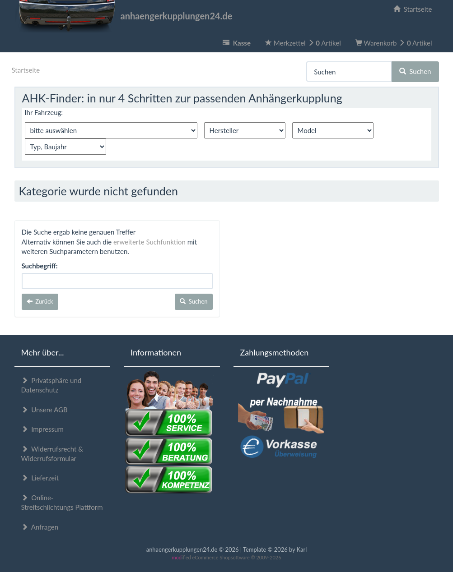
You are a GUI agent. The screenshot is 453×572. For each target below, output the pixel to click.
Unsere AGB (44, 410)
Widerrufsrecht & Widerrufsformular (52, 453)
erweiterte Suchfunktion (149, 242)
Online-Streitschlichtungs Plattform (62, 502)
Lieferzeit (40, 478)
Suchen (415, 71)
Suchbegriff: (40, 266)
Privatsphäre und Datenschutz (51, 385)
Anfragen (40, 527)
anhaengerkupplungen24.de (123, 15)
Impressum (42, 429)
